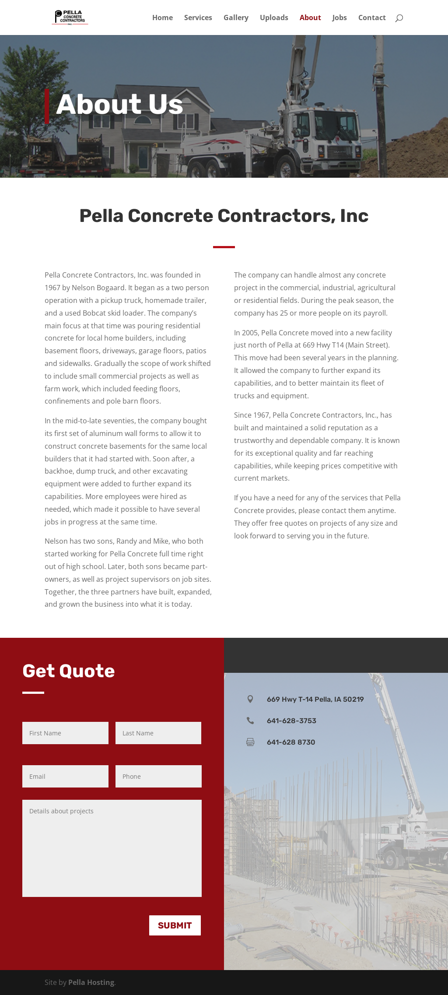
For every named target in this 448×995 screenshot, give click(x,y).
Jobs (339, 18)
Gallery (236, 18)
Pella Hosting (91, 982)
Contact (372, 18)
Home (162, 18)
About (310, 18)
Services (198, 18)
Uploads (274, 18)
